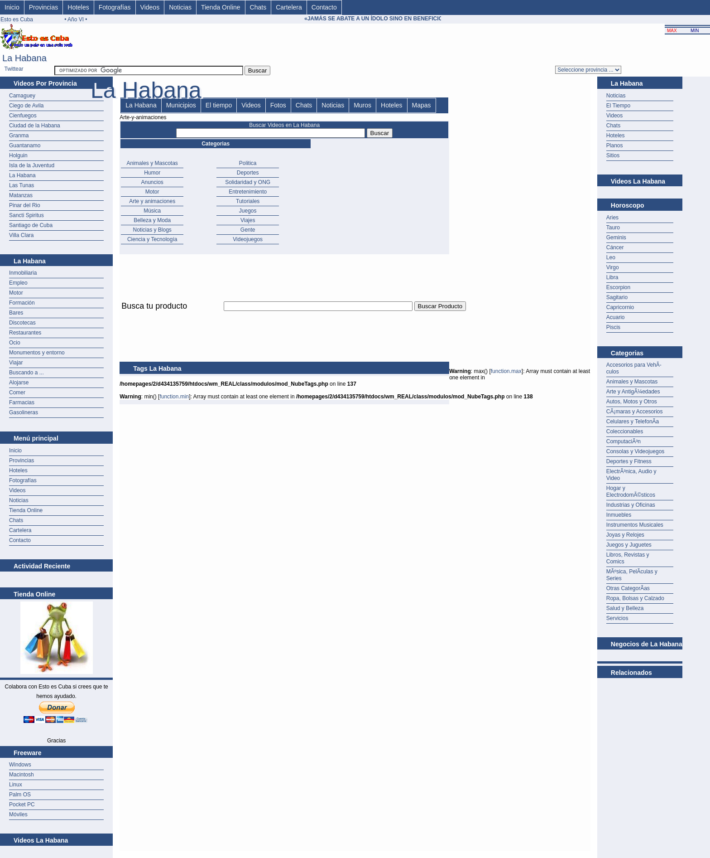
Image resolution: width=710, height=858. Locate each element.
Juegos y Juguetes (629, 545)
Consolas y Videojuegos (635, 451)
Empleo (18, 283)
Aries (612, 217)
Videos (150, 7)
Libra (612, 277)
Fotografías (115, 7)
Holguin (18, 155)
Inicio (12, 7)
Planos (614, 145)
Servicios (617, 618)
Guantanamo (24, 145)
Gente (247, 230)
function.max (506, 371)
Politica (248, 163)
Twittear (14, 69)
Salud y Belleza (625, 608)
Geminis (616, 237)
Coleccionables (624, 431)
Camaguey (22, 95)
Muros (362, 105)
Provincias (43, 7)
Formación (22, 303)
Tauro (613, 227)
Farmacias (21, 402)
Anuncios (152, 182)
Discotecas (22, 323)
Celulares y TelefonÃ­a (632, 421)
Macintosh (21, 774)
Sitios (612, 155)
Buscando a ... (26, 372)
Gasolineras (23, 412)
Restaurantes (25, 333)
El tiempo (219, 105)
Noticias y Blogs (152, 230)
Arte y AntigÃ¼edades (633, 391)
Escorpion (618, 287)
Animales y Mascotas (152, 163)
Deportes (248, 173)
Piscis (613, 327)
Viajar (16, 362)
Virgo (612, 267)
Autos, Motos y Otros (631, 401)
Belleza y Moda (152, 220)
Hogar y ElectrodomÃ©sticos (630, 491)
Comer (17, 392)
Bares (16, 313)
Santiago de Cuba (31, 225)
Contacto (324, 7)
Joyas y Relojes (625, 535)
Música (152, 211)
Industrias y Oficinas (630, 505)
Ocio (14, 342)
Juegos (248, 211)
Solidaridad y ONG (247, 182)
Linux (15, 784)
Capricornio (620, 307)
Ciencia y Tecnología (152, 239)
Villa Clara (21, 235)
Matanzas (21, 195)
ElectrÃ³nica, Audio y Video (631, 474)
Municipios (181, 105)
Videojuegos (248, 239)
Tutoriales (247, 201)
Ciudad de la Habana (34, 125)
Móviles (18, 814)
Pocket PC (22, 804)
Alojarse (19, 382)
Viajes (247, 220)
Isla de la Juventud (31, 165)
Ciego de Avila (26, 105)
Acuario (615, 317)
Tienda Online (220, 7)
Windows (20, 764)
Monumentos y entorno (37, 352)
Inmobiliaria (23, 273)
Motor (16, 293)
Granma (19, 135)
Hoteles (78, 7)
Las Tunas (21, 185)
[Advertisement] (284, 316)
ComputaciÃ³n (623, 441)
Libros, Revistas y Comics (627, 558)
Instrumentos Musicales (634, 525)
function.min (174, 396)
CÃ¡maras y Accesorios (634, 411)
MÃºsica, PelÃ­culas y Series (631, 575)
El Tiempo (618, 105)
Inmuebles (618, 515)
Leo (610, 257)
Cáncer (615, 247)
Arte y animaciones (152, 201)
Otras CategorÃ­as (628, 588)
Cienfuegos (23, 115)
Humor (152, 173)
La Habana (22, 175)
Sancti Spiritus (26, 215)
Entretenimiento (248, 192)
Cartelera (289, 7)
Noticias (180, 7)
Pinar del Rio (24, 205)
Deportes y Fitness (629, 461)
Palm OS (20, 794)
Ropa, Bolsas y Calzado (635, 598)
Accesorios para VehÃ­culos (634, 368)
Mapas (421, 105)
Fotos (278, 105)
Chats (258, 7)
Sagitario (617, 297)
